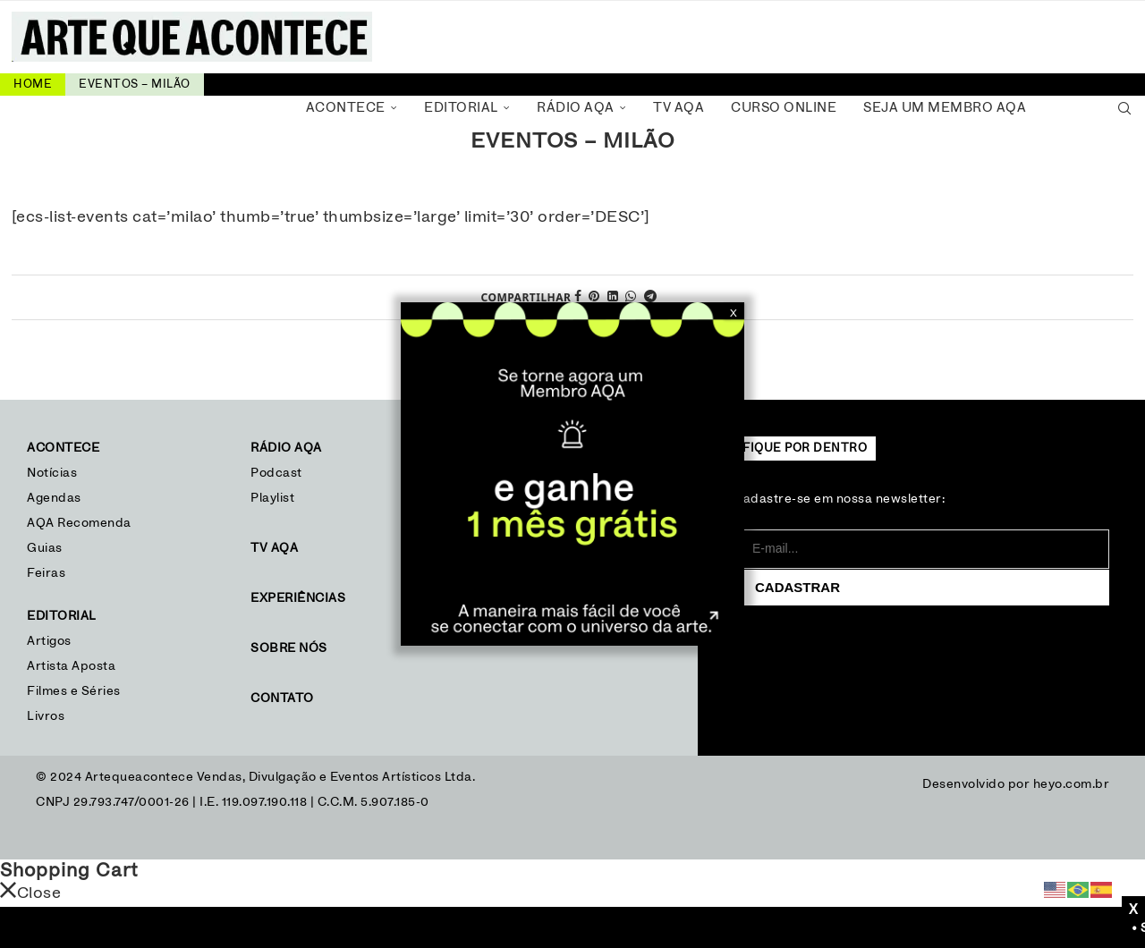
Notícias (54, 473)
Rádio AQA (576, 107)
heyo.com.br (1071, 784)
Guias (45, 548)
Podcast (276, 473)
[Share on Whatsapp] (631, 297)
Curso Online (783, 107)
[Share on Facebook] (578, 297)
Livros (45, 716)
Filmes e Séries (74, 691)
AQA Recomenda (79, 523)
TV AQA (678, 107)
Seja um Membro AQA (944, 107)
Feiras (46, 573)
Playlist (272, 498)
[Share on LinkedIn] (613, 297)
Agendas (54, 498)
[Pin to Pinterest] (594, 297)
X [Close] (733, 313)
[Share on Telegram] (650, 297)
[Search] (1124, 108)
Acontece (346, 107)
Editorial (461, 107)
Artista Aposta (71, 666)
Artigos (49, 641)
